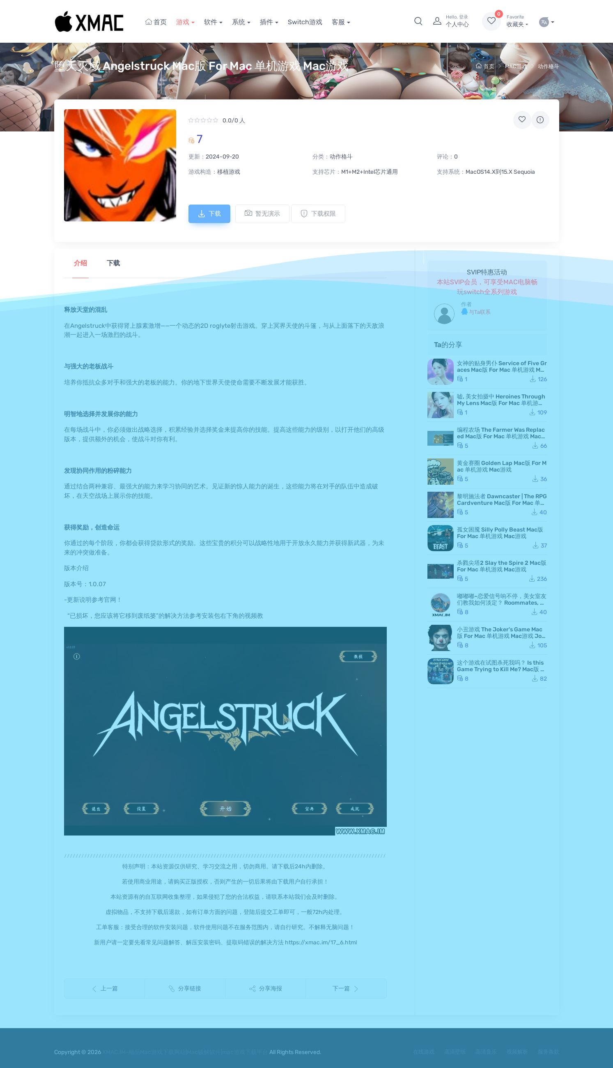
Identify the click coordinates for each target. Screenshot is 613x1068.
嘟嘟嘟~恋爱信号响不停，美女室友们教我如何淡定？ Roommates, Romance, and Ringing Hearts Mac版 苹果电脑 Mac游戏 (502, 606)
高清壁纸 (455, 1052)
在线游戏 (423, 1052)
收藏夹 (517, 21)
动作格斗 (548, 66)
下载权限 (318, 213)
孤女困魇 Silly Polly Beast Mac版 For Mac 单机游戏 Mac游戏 (500, 533)
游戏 (182, 22)
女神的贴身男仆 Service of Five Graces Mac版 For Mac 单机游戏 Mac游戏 (502, 370)
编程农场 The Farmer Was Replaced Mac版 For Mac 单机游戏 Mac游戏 (502, 436)
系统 (238, 22)
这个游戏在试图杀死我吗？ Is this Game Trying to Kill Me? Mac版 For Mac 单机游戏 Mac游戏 (502, 669)
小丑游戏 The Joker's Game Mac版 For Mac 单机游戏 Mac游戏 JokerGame (501, 636)
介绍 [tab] (80, 263)
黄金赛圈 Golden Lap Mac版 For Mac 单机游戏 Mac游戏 (501, 466)
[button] (418, 21)
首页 (156, 22)
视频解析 (517, 1052)
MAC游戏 (516, 66)
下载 (209, 213)
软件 (210, 22)
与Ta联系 (476, 311)
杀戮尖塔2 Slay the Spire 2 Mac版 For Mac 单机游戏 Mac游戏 (501, 566)
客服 (338, 22)
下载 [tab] (113, 263)
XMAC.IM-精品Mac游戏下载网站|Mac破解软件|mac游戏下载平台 (185, 1052)
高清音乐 (486, 1052)
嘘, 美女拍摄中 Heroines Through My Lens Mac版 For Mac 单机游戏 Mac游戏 (501, 403)
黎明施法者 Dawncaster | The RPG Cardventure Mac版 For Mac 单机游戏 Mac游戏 (502, 503)
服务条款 (548, 1052)
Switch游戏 (305, 22)
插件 (266, 22)
